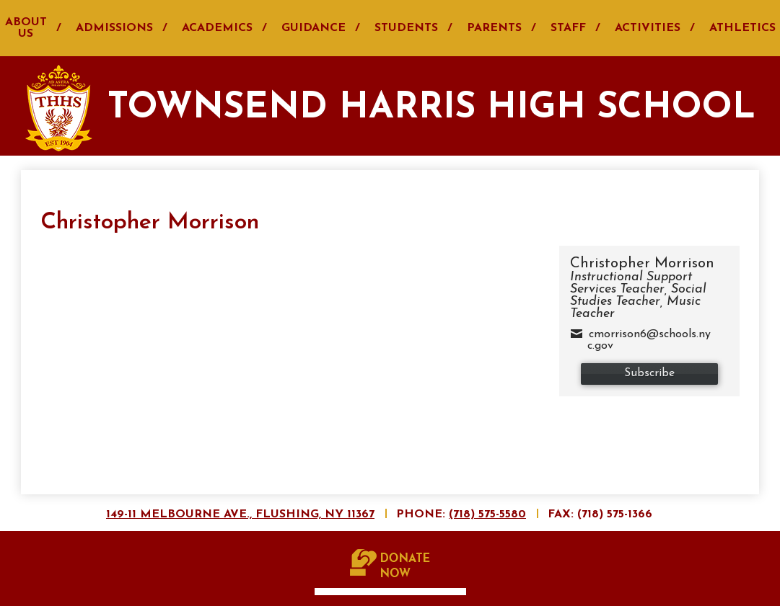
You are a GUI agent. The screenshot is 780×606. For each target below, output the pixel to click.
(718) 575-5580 (487, 514)
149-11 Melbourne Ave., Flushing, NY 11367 (240, 514)
